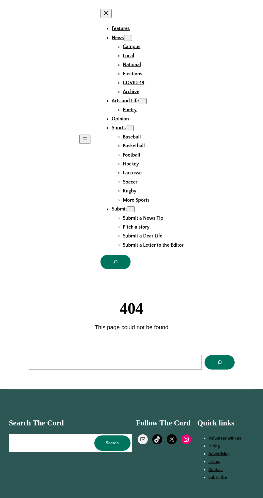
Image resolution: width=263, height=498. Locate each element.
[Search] (220, 362)
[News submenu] (128, 38)
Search (112, 443)
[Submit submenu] (131, 209)
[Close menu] (106, 13)
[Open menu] (84, 139)
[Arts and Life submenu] (143, 101)
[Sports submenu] (130, 128)
